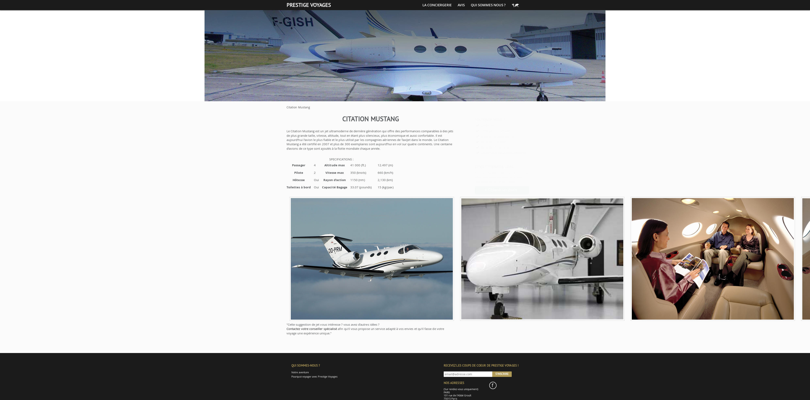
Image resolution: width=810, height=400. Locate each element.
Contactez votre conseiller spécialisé (312, 329)
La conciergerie (437, 5)
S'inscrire (502, 374)
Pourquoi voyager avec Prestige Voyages (314, 376)
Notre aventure (300, 372)
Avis (461, 5)
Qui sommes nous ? (488, 5)
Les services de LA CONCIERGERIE (494, 153)
